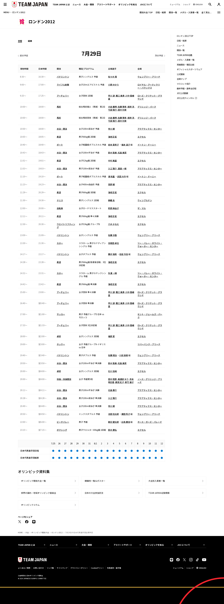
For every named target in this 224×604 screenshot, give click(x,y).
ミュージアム (178, 568)
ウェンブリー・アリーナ (149, 76)
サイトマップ (62, 568)
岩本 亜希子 (113, 144)
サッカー (61, 314)
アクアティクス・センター (150, 128)
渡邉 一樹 (122, 168)
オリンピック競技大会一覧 (33, 480)
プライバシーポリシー (79, 568)
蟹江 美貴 (120, 95)
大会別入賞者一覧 (156, 480)
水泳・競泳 (62, 128)
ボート (60, 144)
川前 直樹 (123, 355)
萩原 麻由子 (113, 208)
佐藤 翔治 (112, 355)
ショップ (189, 568)
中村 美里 (112, 160)
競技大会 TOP (146, 12)
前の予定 (24, 55)
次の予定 (159, 55)
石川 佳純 (112, 371)
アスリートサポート (106, 4)
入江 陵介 (112, 168)
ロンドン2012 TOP (185, 36)
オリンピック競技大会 (40, 532)
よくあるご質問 (24, 568)
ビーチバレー (63, 421)
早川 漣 (111, 95)
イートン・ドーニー (147, 144)
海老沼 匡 (112, 136)
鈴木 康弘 (112, 429)
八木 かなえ (113, 224)
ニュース (77, 4)
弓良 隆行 (112, 109)
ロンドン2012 (57, 532)
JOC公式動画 (182, 93)
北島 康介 (112, 390)
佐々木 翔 (112, 76)
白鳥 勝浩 (125, 421)
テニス (60, 200)
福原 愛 (111, 336)
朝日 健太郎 (113, 421)
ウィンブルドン (145, 200)
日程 (20, 40)
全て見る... (206, 12)
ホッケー (61, 344)
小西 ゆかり (113, 84)
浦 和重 (111, 176)
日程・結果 (161, 12)
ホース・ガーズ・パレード (150, 421)
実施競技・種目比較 (185, 64)
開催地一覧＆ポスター (95, 480)
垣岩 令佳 (123, 254)
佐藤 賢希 (122, 106)
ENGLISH (202, 568)
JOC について (191, 544)
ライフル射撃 (63, 84)
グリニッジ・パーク (147, 106)
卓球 (59, 336)
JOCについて (146, 4)
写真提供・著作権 (114, 568)
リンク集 (50, 568)
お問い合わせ (38, 568)
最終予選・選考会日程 (186, 88)
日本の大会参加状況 (94, 492)
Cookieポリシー (97, 568)
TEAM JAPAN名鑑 (184, 55)
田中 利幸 (122, 109)
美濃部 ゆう (123, 379)
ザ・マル (142, 208)
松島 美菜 (122, 152)
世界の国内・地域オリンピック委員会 (38, 492)
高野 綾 (111, 184)
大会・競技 (95, 544)
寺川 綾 (111, 128)
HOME (20, 532)
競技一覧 (173, 12)
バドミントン (63, 76)
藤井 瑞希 (112, 254)
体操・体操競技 (64, 379)
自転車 (60, 208)
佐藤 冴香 (112, 235)
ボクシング (62, 429)
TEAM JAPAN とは (31, 544)
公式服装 (181, 74)
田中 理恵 (112, 379)
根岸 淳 (131, 106)
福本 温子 (125, 144)
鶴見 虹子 (119, 382)
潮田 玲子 (125, 414)
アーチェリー (63, 95)
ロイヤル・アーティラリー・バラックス (149, 86)
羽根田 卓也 (113, 243)
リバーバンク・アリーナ (149, 344)
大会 (27, 532)
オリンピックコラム (30, 504)
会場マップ (182, 79)
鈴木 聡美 (112, 152)
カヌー (60, 243)
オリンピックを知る (127, 4)
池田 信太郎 (113, 414)
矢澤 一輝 (112, 273)
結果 (30, 40)
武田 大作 (121, 176)
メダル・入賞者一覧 (189, 12)
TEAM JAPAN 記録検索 (159, 492)
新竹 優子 (129, 382)
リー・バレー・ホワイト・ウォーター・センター (150, 245)
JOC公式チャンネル (185, 98)
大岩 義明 (112, 106)
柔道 (59, 136)
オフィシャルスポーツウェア (189, 69)
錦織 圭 (111, 200)
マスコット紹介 (183, 83)
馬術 (59, 106)
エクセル (142, 136)
